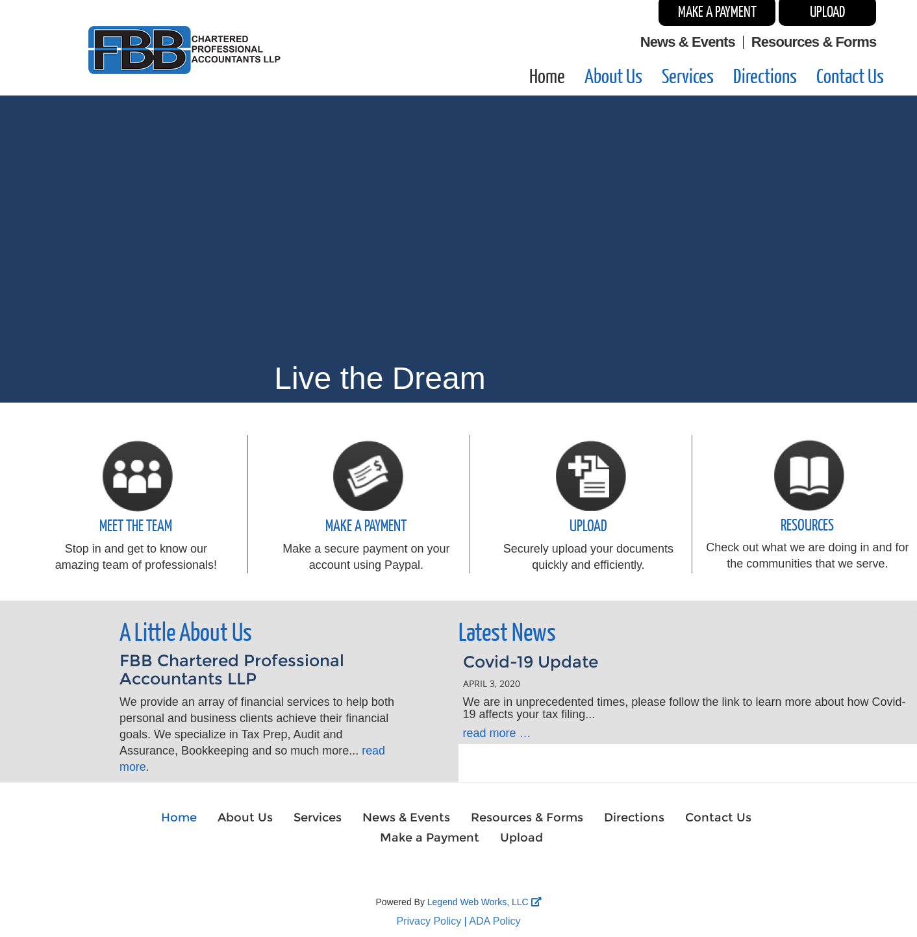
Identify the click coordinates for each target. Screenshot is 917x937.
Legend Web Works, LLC (484, 902)
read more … (497, 733)
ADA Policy (494, 921)
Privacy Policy (429, 921)
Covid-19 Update (530, 661)
